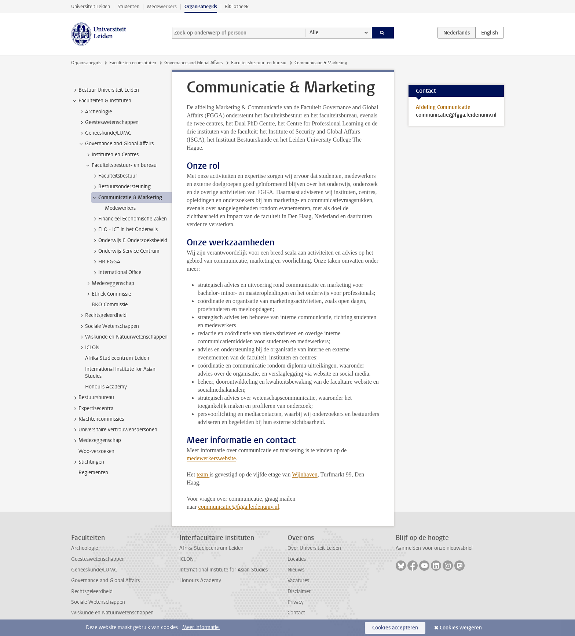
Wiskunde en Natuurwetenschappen (112, 612)
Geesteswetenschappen (98, 559)
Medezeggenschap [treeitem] (109, 283)
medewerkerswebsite (211, 458)
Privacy (296, 602)
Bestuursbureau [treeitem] (93, 397)
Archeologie (84, 548)
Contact (296, 612)
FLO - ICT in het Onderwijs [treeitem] (124, 229)
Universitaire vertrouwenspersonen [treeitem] (114, 430)
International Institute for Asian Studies (223, 569)
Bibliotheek (237, 6)
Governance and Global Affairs (193, 63)
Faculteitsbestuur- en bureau (258, 63)
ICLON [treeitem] (88, 347)
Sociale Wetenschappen (98, 602)
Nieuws (296, 569)
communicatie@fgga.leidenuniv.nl (238, 507)
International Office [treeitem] (116, 272)
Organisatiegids (200, 6)
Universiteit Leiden (90, 6)
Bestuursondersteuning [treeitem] (121, 186)
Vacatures (298, 580)
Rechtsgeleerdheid (92, 591)
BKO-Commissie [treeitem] (110, 304)
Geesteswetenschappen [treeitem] (108, 122)
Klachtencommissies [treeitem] (98, 419)
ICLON (186, 559)
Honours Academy (200, 580)
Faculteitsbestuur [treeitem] (114, 176)
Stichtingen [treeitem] (88, 462)
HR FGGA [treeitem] (105, 262)
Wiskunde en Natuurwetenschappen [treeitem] (123, 337)
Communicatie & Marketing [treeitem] (126, 197)
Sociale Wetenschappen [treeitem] (108, 326)
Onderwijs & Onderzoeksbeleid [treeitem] (129, 240)
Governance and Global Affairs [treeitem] (116, 143)
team (203, 474)
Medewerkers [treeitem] (120, 208)
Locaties (297, 559)
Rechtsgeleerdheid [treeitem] (102, 315)
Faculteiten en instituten (132, 63)
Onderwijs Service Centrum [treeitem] (125, 251)
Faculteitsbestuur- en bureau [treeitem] (121, 165)
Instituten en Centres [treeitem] (112, 154)
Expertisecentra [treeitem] (92, 408)
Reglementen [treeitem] (93, 472)
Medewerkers (162, 6)
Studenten (128, 6)
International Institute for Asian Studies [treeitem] (120, 373)
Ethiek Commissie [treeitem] (108, 294)
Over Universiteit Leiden (314, 548)
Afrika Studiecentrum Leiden (211, 548)
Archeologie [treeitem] (95, 112)
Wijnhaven (305, 474)
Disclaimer (299, 591)
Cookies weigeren (461, 627)
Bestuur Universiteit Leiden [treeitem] (105, 90)
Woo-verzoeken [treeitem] (96, 451)
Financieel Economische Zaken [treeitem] (129, 219)
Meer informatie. (201, 627)
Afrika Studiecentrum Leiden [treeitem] (117, 358)
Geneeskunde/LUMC (94, 569)
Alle (314, 32)
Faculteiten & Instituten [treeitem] (101, 101)
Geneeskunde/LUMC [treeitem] (104, 133)
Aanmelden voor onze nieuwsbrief (434, 548)
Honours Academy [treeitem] (106, 386)
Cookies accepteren (395, 627)
